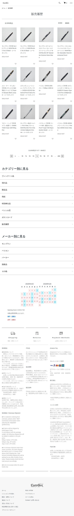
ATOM (31, 490)
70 (22, 156)
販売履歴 (10, 8)
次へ (62, 156)
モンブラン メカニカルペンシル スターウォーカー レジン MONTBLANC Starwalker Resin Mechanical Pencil (64, 50)
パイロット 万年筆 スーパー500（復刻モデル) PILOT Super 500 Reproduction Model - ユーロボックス (46, 127)
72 (29, 156)
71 (26, 156)
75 (40, 156)
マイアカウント (30, 493)
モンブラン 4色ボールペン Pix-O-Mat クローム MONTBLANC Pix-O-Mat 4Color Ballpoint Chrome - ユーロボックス (27, 127)
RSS (26, 490)
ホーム (3, 8)
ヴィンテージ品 (8, 176)
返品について (6, 500)
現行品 (4, 183)
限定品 (4, 190)
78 (51, 156)
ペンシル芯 (6, 210)
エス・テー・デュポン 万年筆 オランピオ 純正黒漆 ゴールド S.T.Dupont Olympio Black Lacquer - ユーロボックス (9, 90)
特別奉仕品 (6, 204)
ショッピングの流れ (8, 493)
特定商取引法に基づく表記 (10, 506)
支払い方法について (8, 503)
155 (59, 156)
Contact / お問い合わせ (32, 500)
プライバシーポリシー (8, 510)
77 (48, 156)
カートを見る (29, 497)
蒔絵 (3, 197)
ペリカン (5, 251)
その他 (4, 271)
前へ (11, 156)
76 (44, 156)
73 (33, 156)
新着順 (60, 23)
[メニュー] (71, 3)
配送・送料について (8, 497)
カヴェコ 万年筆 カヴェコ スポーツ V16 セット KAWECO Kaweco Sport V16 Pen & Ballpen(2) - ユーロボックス (64, 90)
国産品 (4, 264)
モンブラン (6, 244)
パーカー (5, 257)
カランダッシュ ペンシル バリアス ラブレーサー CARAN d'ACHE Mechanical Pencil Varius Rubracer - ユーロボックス (27, 90)
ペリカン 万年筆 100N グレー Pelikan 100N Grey (46, 88)
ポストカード (7, 217)
